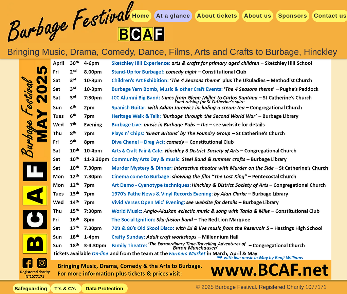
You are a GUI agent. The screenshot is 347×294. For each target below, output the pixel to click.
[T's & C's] (66, 288)
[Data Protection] (104, 288)
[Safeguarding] (32, 288)
